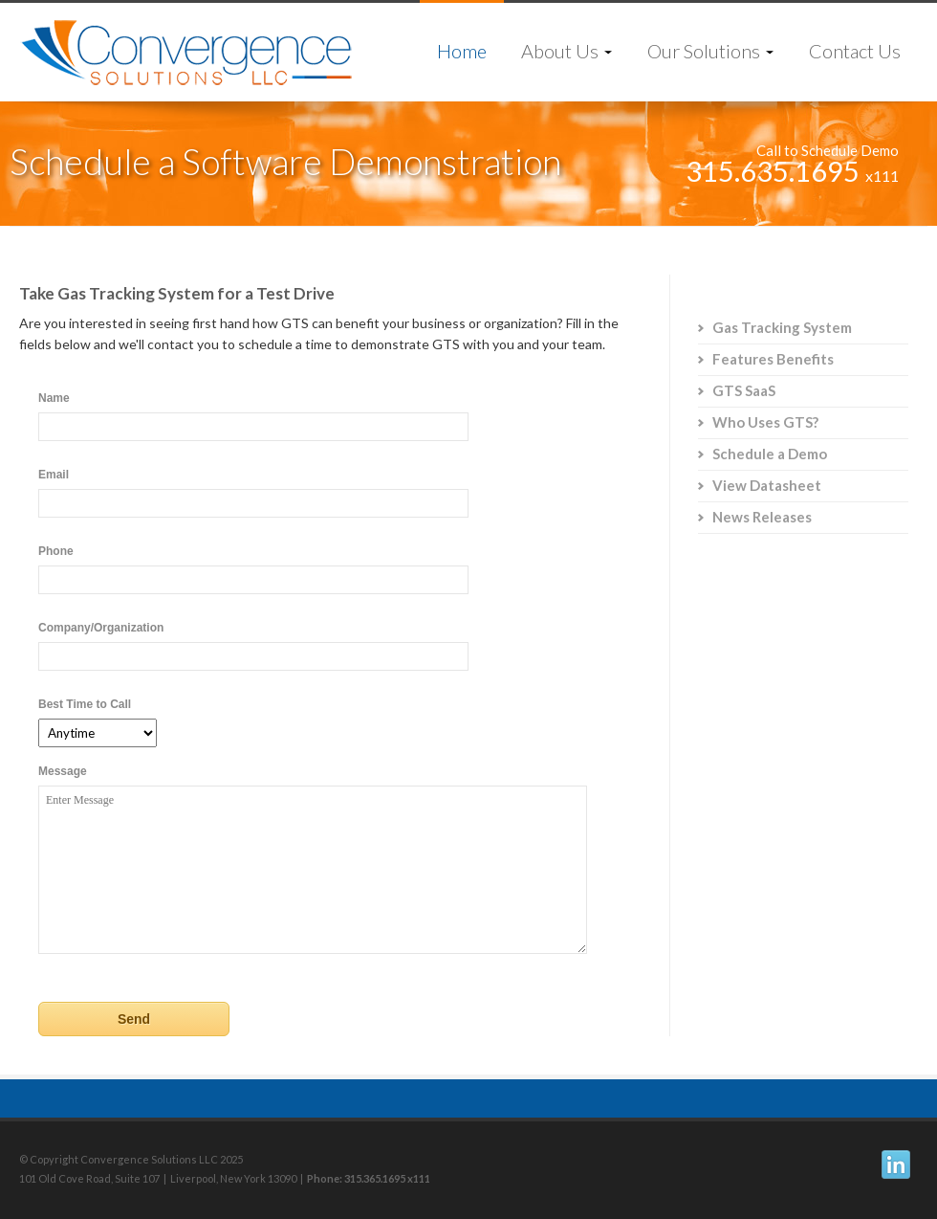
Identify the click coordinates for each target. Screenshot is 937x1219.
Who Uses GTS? (765, 422)
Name (54, 398)
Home (462, 50)
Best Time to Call (84, 704)
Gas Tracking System (782, 327)
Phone (56, 551)
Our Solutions (710, 50)
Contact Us (855, 50)
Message (62, 771)
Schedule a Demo (769, 453)
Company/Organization (100, 627)
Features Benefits (773, 358)
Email (53, 474)
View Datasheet (766, 485)
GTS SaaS (743, 390)
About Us (567, 50)
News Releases (762, 516)
